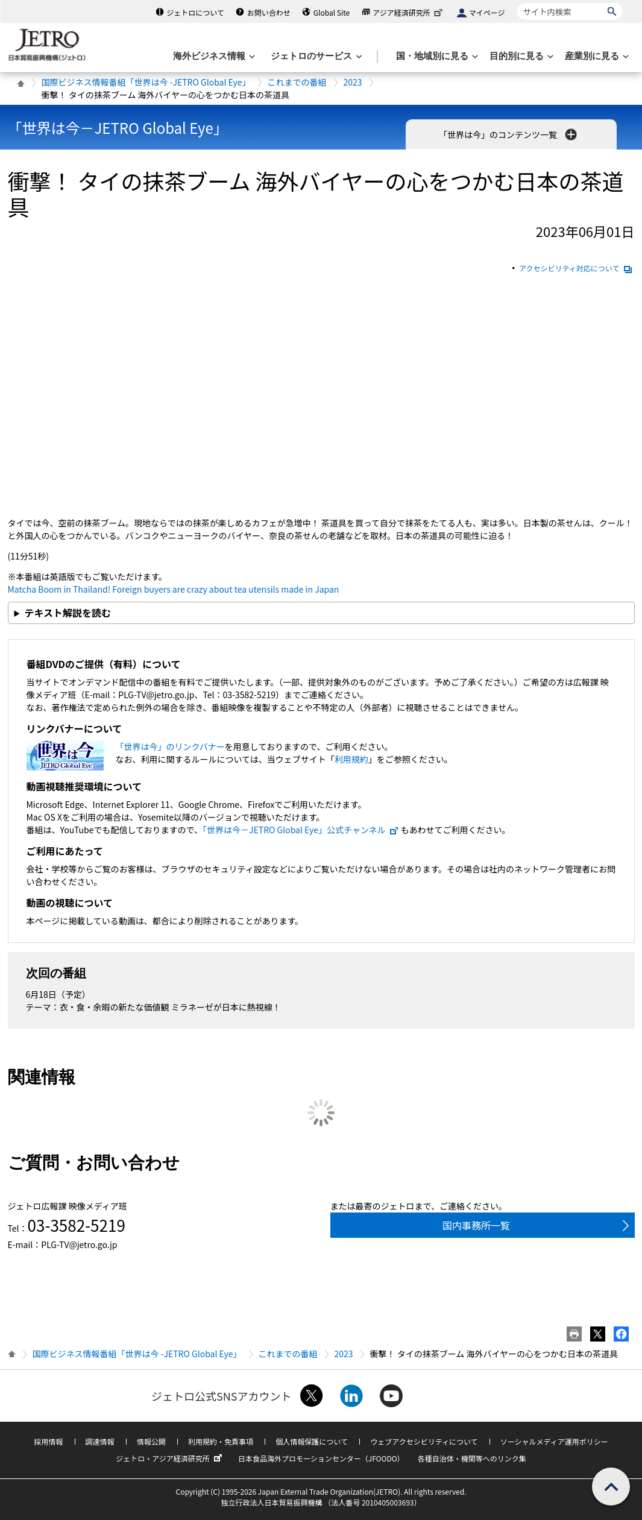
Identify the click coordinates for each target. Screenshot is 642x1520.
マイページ (487, 12)
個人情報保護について (311, 1441)
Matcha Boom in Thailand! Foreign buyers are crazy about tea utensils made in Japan (173, 589)
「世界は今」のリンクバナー (170, 746)
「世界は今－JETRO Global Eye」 (118, 127)
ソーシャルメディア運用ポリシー (554, 1441)
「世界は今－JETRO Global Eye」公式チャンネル (301, 830)
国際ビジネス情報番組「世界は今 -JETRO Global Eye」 (146, 82)
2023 (353, 82)
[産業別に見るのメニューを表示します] (595, 56)
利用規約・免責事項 (220, 1441)
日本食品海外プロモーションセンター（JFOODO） (321, 1458)
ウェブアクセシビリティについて (423, 1441)
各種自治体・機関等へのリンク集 (472, 1458)
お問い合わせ (269, 12)
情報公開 (151, 1441)
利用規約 (351, 759)
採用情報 (48, 1441)
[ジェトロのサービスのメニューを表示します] (315, 56)
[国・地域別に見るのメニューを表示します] (436, 56)
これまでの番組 (297, 82)
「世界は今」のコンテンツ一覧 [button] (509, 134)
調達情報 (100, 1441)
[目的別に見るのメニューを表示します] (520, 56)
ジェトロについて (195, 12)
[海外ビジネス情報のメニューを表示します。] (213, 56)
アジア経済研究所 (409, 12)
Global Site (331, 12)
